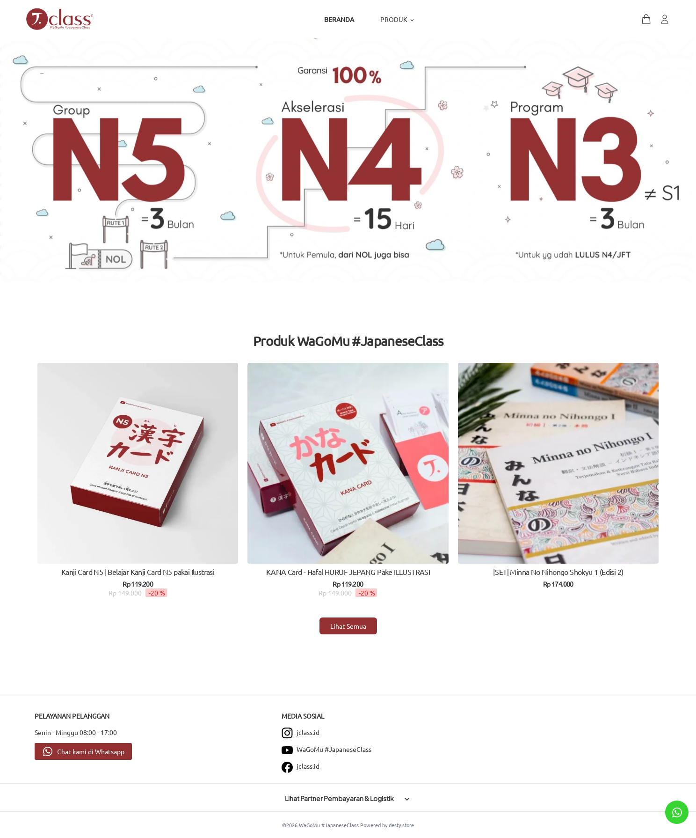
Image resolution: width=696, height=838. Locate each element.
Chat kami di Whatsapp (90, 751)
